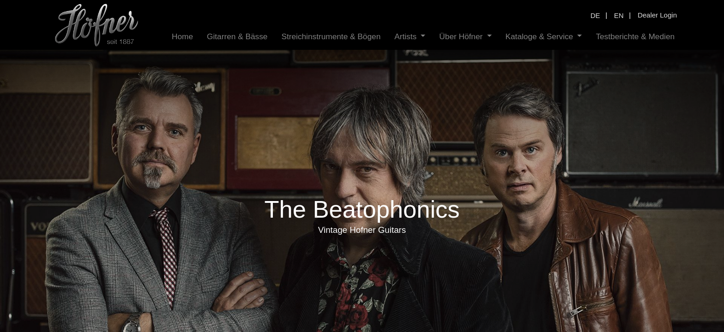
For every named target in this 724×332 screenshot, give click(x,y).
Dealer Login (657, 15)
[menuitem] (182, 36)
